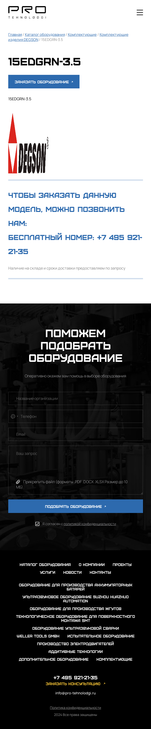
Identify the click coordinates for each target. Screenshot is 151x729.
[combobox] (14, 416)
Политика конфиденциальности (75, 707)
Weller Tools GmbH (38, 636)
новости (72, 572)
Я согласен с (79, 523)
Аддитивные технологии (75, 651)
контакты (100, 572)
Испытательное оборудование (101, 636)
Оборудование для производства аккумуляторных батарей (75, 587)
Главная (15, 34)
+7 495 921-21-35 (127, 12)
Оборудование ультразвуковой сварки (75, 628)
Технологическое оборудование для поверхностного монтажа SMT (75, 618)
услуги (47, 572)
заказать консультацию (73, 684)
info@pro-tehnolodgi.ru (75, 693)
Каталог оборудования (45, 34)
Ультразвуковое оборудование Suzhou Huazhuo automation (76, 599)
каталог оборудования (45, 564)
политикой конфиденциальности (90, 523)
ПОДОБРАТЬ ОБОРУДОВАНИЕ (75, 506)
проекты (122, 564)
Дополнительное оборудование (53, 659)
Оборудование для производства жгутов (75, 608)
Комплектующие (82, 34)
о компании (92, 564)
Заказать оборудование (44, 82)
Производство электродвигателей (75, 644)
